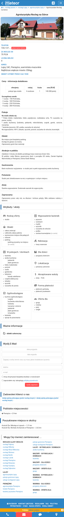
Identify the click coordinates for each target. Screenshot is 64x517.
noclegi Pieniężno (9, 460)
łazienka (36, 458)
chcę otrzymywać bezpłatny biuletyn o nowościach (21, 377)
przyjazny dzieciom (40, 465)
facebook (12, 504)
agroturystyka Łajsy (10, 475)
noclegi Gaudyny (9, 466)
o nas (25, 506)
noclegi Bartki (8, 455)
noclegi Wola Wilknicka (11, 450)
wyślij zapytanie (32, 385)
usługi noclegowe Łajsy (11, 480)
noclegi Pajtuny (8, 444)
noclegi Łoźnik (8, 458)
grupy (35, 471)
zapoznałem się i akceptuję (20, 380)
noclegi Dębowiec (9, 468)
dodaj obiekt (47, 506)
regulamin (39, 504)
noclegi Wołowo (8, 452)
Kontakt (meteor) (25, 504)
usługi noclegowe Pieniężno (43, 445)
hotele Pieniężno (9, 489)
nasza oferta (35, 506)
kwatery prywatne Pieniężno (13, 491)
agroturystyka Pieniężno (11, 486)
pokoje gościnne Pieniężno (42, 442)
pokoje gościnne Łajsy (11, 477)
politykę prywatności (30, 380)
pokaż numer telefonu (18, 48)
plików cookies (34, 510)
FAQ (47, 504)
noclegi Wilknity (8, 447)
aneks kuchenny (38, 450)
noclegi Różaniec (9, 463)
